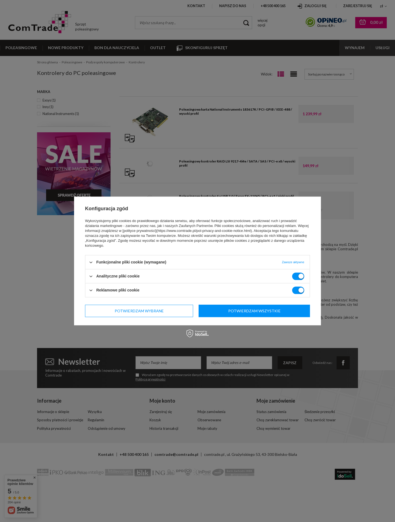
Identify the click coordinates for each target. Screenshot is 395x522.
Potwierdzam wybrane (139, 310)
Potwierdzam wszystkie (254, 310)
